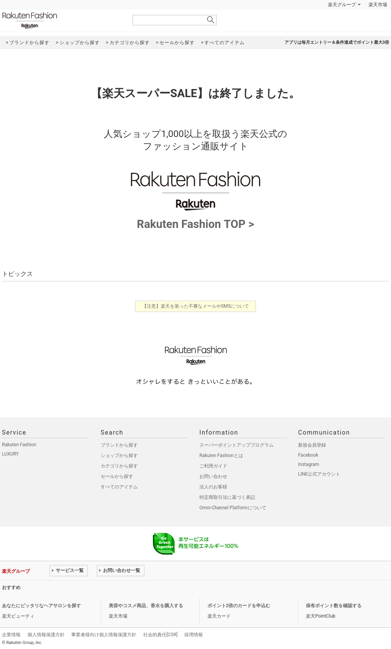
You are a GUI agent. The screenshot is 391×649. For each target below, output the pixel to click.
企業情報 (11, 634)
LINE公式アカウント (319, 474)
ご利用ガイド (213, 466)
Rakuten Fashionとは (221, 455)
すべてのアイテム (119, 487)
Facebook (308, 455)
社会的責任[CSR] (160, 634)
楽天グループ (342, 4)
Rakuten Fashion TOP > (195, 219)
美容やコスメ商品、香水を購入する (146, 605)
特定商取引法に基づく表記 (227, 497)
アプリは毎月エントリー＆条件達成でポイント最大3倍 (337, 42)
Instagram (308, 464)
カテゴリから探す (119, 466)
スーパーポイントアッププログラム (236, 445)
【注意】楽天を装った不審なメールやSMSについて (195, 306)
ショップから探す (119, 455)
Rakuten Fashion (62, 20)
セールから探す (117, 476)
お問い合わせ (213, 476)
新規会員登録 (312, 445)
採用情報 (193, 634)
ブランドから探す (119, 445)
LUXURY (10, 454)
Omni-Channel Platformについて (232, 507)
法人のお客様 (213, 487)
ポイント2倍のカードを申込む (239, 605)
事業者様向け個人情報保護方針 (103, 634)
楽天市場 (378, 4)
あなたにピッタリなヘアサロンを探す (41, 605)
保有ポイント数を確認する (334, 605)
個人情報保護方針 (46, 634)
